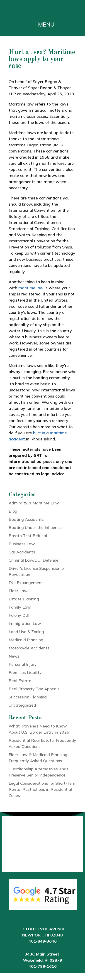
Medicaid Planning (26, 639)
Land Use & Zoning (26, 631)
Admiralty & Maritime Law (34, 503)
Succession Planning (28, 697)
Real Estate (20, 680)
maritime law (31, 287)
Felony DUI (19, 615)
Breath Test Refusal (28, 535)
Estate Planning (24, 599)
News (14, 656)
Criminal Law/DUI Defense (33, 560)
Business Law (22, 543)
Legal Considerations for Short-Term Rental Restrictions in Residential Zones (43, 789)
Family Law (20, 607)
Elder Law (18, 590)
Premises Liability (25, 672)
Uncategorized (22, 705)
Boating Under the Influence (35, 527)
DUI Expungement (26, 582)
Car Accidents (22, 552)
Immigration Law (25, 623)
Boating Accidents (26, 519)
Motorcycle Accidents (29, 648)
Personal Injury (23, 664)
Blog (13, 511)
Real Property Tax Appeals (34, 688)
